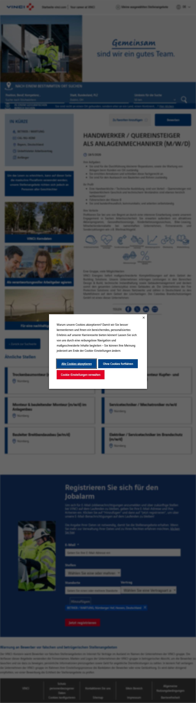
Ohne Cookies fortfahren (118, 364)
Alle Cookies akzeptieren (76, 364)
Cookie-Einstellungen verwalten (80, 375)
